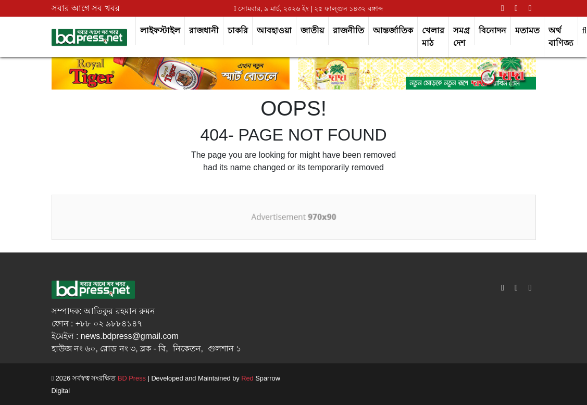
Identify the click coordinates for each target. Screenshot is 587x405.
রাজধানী (204, 30)
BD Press (131, 378)
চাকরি (238, 30)
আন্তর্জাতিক (393, 30)
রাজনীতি (348, 30)
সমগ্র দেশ (461, 36)
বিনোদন (492, 30)
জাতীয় (312, 30)
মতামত (527, 30)
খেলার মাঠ (433, 36)
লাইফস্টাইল (160, 30)
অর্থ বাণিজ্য (560, 36)
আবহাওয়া (274, 30)
